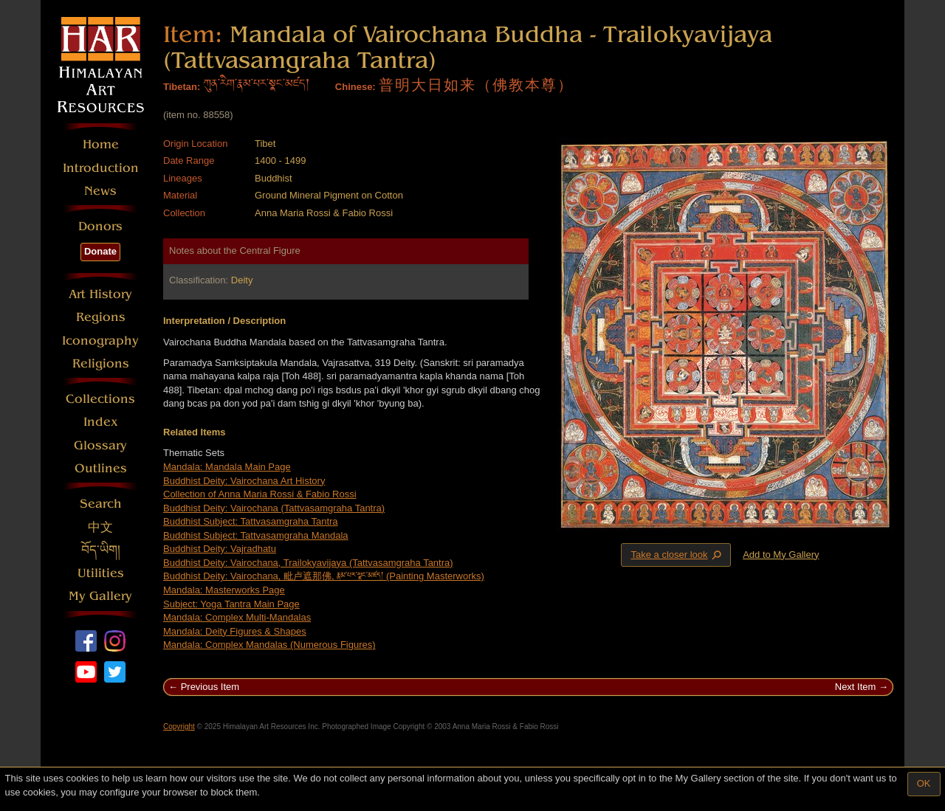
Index (100, 422)
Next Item (855, 686)
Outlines (101, 468)
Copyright (179, 726)
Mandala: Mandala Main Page (227, 466)
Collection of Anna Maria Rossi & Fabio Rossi (260, 494)
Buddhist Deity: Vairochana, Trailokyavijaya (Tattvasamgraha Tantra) (308, 562)
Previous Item (210, 686)
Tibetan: (181, 86)
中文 (100, 527)
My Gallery (100, 596)
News (100, 191)
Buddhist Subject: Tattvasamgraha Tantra (250, 521)
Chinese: (355, 86)
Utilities (101, 573)
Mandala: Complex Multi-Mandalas (237, 617)
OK (924, 783)
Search (101, 504)
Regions (101, 317)
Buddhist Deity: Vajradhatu (219, 548)
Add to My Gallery (781, 554)
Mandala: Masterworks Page (224, 590)
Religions (100, 363)
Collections (100, 399)
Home (101, 144)
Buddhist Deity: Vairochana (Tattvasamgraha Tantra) (274, 508)
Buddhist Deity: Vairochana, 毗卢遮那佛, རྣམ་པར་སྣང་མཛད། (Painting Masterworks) (323, 575)
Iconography (100, 341)
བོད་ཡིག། (100, 550)
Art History (100, 294)
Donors (100, 226)
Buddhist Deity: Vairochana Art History (244, 480)
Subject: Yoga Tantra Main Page (231, 604)
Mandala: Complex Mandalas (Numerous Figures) (269, 644)
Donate (100, 251)
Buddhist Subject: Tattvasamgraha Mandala (255, 535)
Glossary (100, 445)
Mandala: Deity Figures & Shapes (234, 631)
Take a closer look (677, 554)
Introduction (101, 168)
